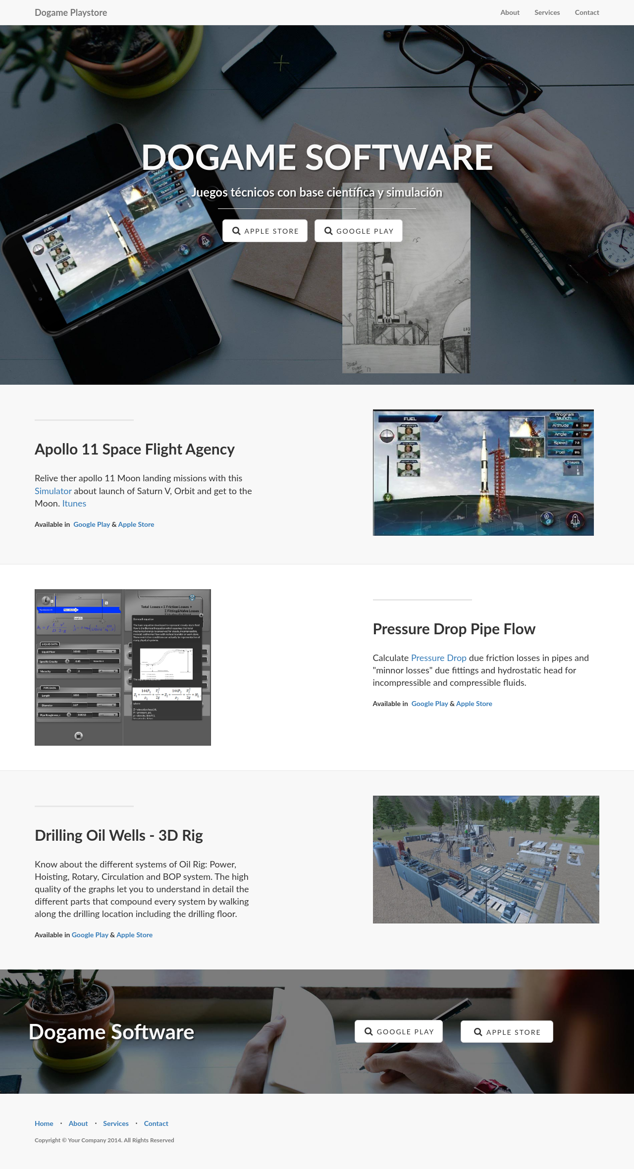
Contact (587, 12)
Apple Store (136, 524)
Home (44, 1123)
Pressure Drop (439, 657)
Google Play (91, 524)
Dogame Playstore (71, 12)
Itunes (74, 503)
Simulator (53, 490)
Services (547, 12)
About (510, 12)
